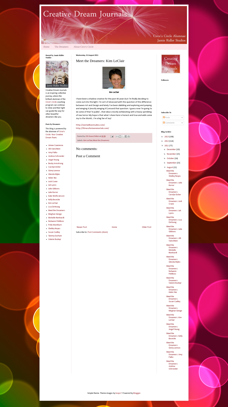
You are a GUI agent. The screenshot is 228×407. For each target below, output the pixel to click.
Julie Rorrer (53, 192)
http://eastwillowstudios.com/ (90, 125)
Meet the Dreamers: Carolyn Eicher (173, 192)
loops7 (119, 393)
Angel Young (53, 160)
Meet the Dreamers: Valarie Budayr (173, 280)
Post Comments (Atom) (98, 232)
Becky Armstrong (55, 163)
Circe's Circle (51, 102)
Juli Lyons (52, 185)
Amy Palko (52, 152)
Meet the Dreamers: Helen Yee (172, 290)
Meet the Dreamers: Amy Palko (174, 354)
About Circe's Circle (83, 46)
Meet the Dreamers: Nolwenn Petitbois (172, 270)
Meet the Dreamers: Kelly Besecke (174, 336)
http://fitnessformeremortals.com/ (92, 128)
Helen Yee (52, 178)
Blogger (136, 393)
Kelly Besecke (54, 200)
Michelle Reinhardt (56, 218)
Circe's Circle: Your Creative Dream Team (55, 134)
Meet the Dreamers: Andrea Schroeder (172, 365)
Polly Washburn (55, 225)
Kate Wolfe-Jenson (56, 196)
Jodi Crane (52, 181)
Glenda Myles (54, 174)
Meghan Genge (55, 214)
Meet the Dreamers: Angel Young (173, 327)
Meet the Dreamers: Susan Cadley (173, 299)
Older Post (146, 227)
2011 (166, 146)
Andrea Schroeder (56, 156)
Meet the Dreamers (101, 140)
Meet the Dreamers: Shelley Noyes (173, 173)
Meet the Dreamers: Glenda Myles (173, 259)
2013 (166, 137)
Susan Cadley (54, 232)
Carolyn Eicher (54, 167)
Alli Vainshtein (54, 149)
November (171, 154)
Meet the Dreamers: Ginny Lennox (173, 345)
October (170, 158)
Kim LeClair (87, 140)
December (171, 149)
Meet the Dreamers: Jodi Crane (174, 201)
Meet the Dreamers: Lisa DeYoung (174, 220)
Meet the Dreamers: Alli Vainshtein (173, 238)
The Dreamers (61, 46)
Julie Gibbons (54, 189)
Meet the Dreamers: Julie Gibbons (174, 229)
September (172, 163)
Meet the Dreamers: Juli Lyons (173, 210)
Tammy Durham (55, 236)
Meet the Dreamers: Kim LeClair (174, 317)
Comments (169, 123)
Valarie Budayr (54, 239)
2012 (166, 141)
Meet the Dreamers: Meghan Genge (174, 308)
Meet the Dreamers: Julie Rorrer (174, 183)
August (170, 167)
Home (46, 46)
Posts (166, 117)
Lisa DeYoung (54, 207)
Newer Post (82, 227)
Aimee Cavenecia (55, 145)
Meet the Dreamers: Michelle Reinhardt (172, 249)
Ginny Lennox (54, 171)
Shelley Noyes (54, 228)
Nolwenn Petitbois (56, 221)
